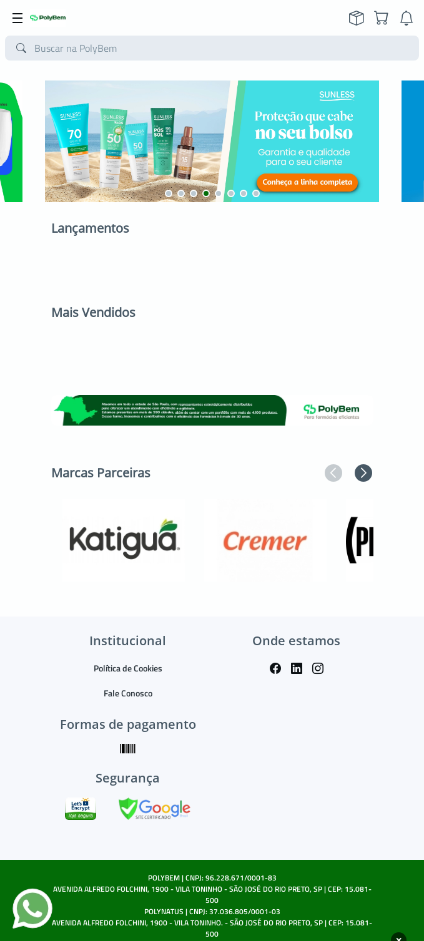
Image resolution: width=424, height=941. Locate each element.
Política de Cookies (128, 668)
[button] (168, 193)
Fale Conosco (128, 693)
